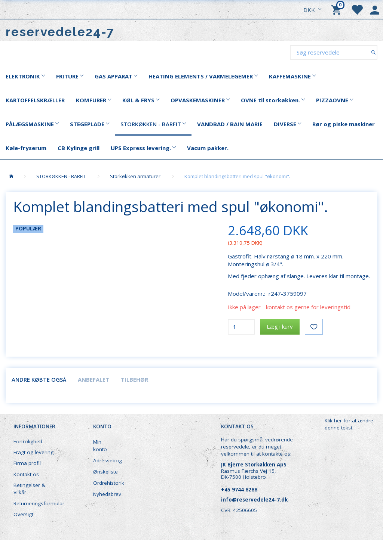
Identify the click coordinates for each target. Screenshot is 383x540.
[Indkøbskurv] (337, 9)
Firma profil (27, 463)
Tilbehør (134, 379)
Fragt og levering (33, 452)
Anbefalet (93, 379)
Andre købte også (39, 379)
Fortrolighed (27, 441)
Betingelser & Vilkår (29, 489)
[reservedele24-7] (60, 32)
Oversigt (23, 514)
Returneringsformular (37, 503)
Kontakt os (26, 474)
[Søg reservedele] (373, 52)
